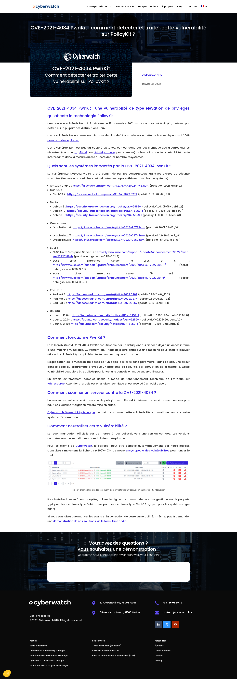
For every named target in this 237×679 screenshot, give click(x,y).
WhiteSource (56, 383)
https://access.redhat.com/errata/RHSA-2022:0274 (102, 194)
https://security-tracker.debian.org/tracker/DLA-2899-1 (104, 206)
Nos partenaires (148, 6)
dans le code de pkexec (63, 140)
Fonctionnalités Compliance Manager (49, 665)
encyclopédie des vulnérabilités (147, 450)
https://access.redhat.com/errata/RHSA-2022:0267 (102, 303)
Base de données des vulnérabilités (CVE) (113, 655)
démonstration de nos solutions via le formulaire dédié (89, 521)
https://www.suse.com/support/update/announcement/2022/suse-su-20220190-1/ (109, 265)
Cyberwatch (84, 446)
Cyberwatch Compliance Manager (47, 660)
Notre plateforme (97, 6)
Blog (180, 6)
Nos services (123, 6)
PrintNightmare (104, 152)
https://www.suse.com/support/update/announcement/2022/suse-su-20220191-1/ (109, 278)
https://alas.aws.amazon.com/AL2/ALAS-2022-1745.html (110, 186)
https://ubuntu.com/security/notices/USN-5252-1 (105, 315)
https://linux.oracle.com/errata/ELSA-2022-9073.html (109, 227)
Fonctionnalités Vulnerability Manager (49, 655)
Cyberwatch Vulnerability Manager (71, 412)
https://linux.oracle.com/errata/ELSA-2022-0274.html (109, 235)
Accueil (33, 641)
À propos (167, 6)
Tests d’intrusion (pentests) (106, 646)
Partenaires (160, 641)
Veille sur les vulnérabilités (105, 651)
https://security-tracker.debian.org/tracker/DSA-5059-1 (105, 211)
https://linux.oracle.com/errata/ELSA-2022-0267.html (109, 240)
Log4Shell (81, 152)
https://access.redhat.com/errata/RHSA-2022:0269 (102, 294)
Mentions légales (40, 616)
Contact (192, 6)
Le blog (158, 660)
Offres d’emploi (163, 651)
